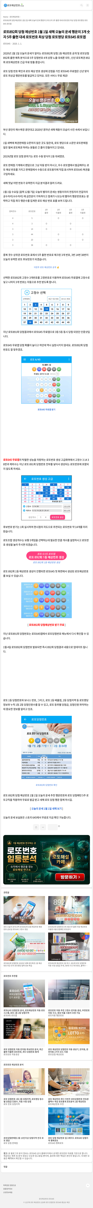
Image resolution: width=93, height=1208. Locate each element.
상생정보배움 (7, 1192)
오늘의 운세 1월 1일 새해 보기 (46, 808)
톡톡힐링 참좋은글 (9, 1185)
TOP (88, 1185)
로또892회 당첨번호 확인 (46, 784)
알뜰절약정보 (7, 1189)
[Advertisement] (46, 435)
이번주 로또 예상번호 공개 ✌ (46, 267)
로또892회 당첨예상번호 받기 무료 (46, 625)
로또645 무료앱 (11, 460)
